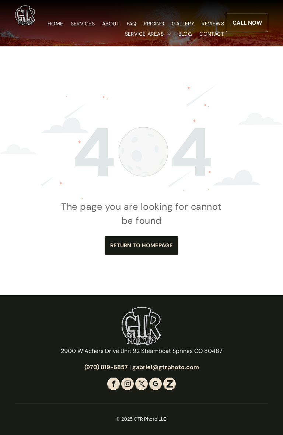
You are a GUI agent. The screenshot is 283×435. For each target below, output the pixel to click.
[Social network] (169, 385)
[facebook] (113, 385)
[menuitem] (51, 23)
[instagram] (127, 385)
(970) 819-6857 (106, 367)
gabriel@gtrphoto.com (165, 367)
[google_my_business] (155, 385)
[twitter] (141, 385)
